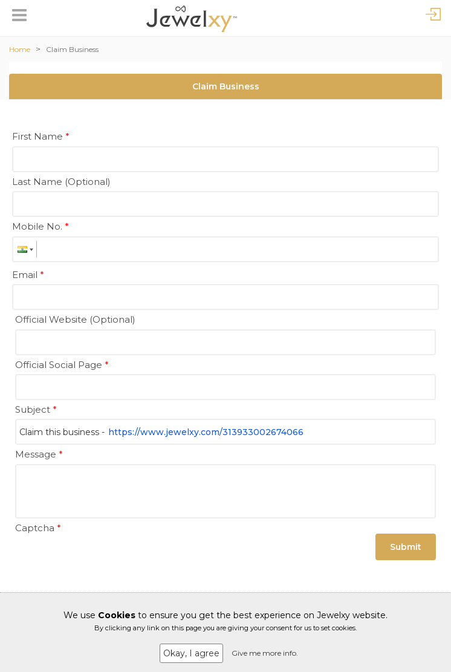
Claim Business (72, 49)
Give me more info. (265, 652)
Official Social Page (62, 364)
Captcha (38, 528)
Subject (36, 409)
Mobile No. (40, 226)
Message (39, 454)
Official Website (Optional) (75, 319)
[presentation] (107, 560)
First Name (41, 136)
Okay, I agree (191, 653)
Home (19, 49)
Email (28, 274)
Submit (405, 546)
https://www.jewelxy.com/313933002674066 (205, 432)
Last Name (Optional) (61, 181)
